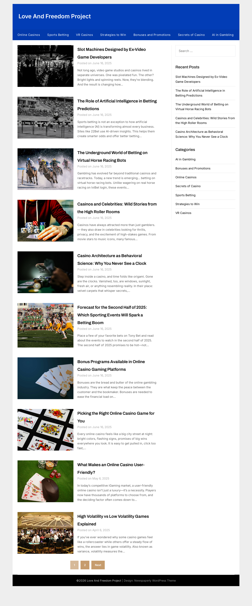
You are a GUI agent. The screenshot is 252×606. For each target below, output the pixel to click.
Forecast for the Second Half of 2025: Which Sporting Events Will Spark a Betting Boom (116, 332)
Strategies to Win (113, 35)
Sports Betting (58, 35)
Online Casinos (29, 35)
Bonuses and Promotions (152, 35)
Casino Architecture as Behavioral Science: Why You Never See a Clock (117, 272)
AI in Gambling (222, 35)
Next (98, 584)
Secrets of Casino (191, 35)
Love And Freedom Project (56, 16)
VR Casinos (84, 35)
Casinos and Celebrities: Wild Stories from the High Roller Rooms (112, 212)
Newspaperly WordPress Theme (155, 600)
